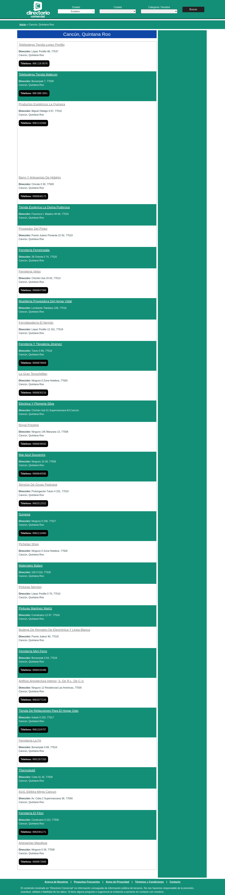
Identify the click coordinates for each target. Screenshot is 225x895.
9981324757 (33, 729)
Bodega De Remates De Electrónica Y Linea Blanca (54, 629)
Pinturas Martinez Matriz (35, 608)
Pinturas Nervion (30, 587)
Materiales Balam (31, 565)
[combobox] (76, 11)
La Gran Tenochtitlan (33, 374)
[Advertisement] (87, 152)
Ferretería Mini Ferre (33, 651)
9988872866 (33, 861)
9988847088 (33, 290)
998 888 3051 (34, 93)
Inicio (23, 24)
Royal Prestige (29, 425)
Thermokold (27, 770)
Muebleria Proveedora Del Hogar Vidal (45, 301)
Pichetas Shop (29, 544)
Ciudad (117, 9)
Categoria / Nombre (159, 9)
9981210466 (33, 123)
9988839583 (33, 444)
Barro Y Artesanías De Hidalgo (40, 177)
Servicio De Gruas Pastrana (38, 484)
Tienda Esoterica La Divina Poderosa (44, 207)
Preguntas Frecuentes (87, 882)
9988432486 (33, 670)
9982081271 (33, 832)
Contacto (175, 882)
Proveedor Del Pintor (33, 228)
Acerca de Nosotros (56, 882)
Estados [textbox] (75, 11)
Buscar (193, 9)
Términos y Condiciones (149, 882)
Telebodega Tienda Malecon (38, 74)
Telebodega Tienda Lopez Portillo (42, 44)
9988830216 (33, 392)
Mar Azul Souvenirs (32, 454)
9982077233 (33, 699)
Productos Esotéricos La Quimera (42, 104)
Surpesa (24, 514)
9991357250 (33, 759)
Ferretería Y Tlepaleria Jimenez (40, 344)
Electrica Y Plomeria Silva (36, 403)
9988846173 (33, 196)
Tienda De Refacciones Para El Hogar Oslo (48, 710)
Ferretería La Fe (30, 740)
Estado (76, 9)
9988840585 (33, 473)
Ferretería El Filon (31, 813)
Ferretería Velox (30, 271)
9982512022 (33, 503)
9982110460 (33, 533)
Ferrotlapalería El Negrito (36, 322)
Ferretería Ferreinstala (34, 250)
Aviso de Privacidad (117, 882)
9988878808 (33, 363)
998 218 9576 (34, 63)
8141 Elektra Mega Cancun (37, 791)
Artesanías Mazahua (33, 843)
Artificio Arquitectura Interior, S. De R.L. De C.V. (51, 681)
